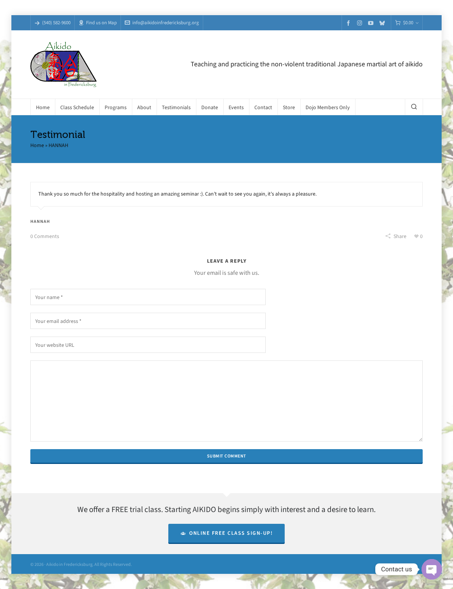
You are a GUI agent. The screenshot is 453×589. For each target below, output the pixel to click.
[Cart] (407, 23)
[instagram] (360, 22)
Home (37, 145)
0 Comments (44, 236)
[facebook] (349, 23)
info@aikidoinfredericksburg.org (162, 22)
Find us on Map (97, 22)
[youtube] (372, 23)
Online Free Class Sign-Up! (226, 533)
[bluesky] (383, 23)
